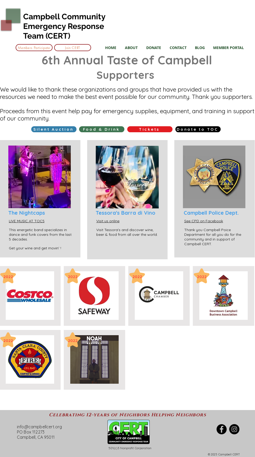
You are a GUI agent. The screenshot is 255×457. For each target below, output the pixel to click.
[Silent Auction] (53, 129)
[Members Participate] (34, 47)
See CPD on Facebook (203, 221)
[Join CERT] (72, 47)
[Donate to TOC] (198, 129)
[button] (131, 47)
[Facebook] (221, 429)
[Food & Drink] (101, 129)
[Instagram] (234, 429)
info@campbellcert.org (39, 426)
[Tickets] (150, 129)
